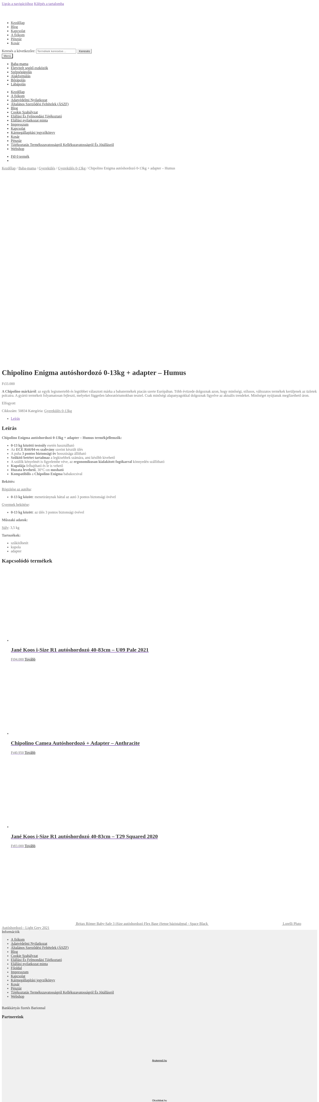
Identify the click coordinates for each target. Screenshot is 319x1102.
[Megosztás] (8, 1095)
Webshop (17, 149)
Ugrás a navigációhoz (17, 4)
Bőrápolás (18, 80)
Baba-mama (19, 64)
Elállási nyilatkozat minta (29, 120)
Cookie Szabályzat (24, 112)
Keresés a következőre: (18, 51)
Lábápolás (18, 84)
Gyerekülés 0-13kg (72, 168)
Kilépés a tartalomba (49, 4)
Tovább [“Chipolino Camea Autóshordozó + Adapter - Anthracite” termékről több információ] (30, 571)
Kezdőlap (18, 23)
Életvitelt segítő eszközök (29, 68)
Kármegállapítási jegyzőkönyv (33, 132)
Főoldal (16, 786)
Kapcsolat (18, 31)
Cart (15, 1086)
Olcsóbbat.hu (159, 918)
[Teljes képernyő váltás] (12, 1095)
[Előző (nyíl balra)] (3, 1099)
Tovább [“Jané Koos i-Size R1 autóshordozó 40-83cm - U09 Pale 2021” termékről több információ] (30, 478)
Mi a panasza (11, 1066)
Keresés (84, 51)
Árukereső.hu (159, 878)
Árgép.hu (159, 939)
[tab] (164, 237)
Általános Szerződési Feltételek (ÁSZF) (40, 104)
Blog (14, 27)
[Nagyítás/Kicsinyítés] (17, 1095)
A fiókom (18, 35)
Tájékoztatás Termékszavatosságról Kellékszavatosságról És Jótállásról (62, 145)
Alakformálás (20, 76)
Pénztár (16, 39)
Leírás (15, 237)
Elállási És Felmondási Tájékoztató (36, 116)
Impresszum (19, 124)
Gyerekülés (47, 168)
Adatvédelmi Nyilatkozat (29, 100)
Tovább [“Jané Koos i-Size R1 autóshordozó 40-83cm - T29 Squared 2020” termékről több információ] (30, 664)
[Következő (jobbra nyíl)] (8, 1099)
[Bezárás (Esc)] (3, 1095)
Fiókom (16, 1073)
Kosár (15, 43)
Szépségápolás (21, 72)
